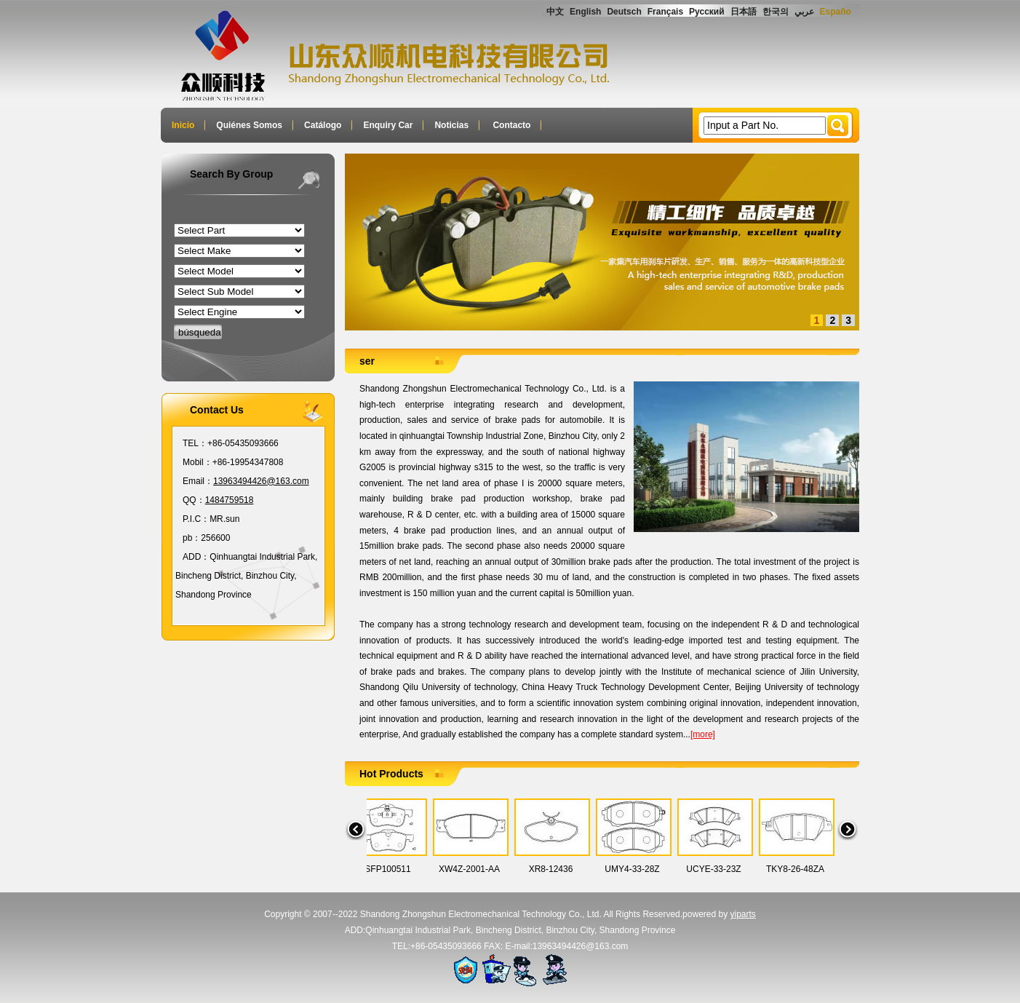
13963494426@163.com (261, 481)
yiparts (743, 914)
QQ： (194, 500)
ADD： (196, 557)
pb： (192, 538)
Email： (198, 481)
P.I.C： (196, 519)
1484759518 (229, 500)
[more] (702, 734)
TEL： (195, 443)
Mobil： (197, 462)
